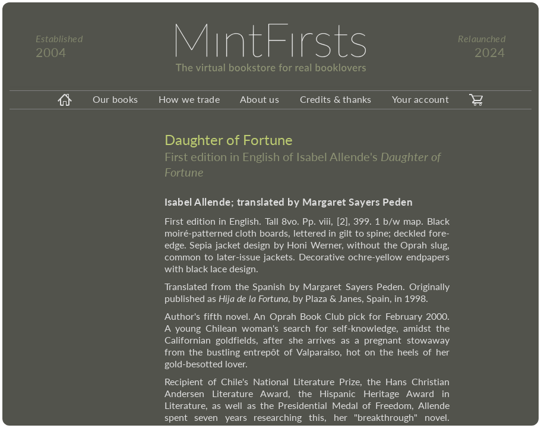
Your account (420, 99)
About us (259, 99)
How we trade (189, 99)
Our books (115, 99)
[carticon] (476, 100)
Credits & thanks (336, 99)
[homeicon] (65, 100)
